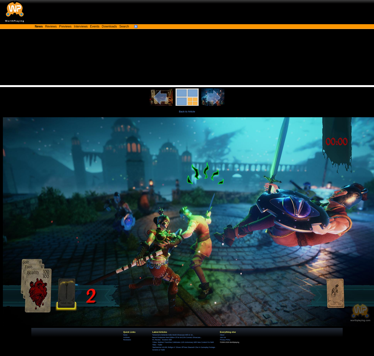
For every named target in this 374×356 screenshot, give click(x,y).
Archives (126, 337)
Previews (65, 26)
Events (94, 26)
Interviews (81, 26)
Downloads (109, 26)
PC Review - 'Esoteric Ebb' (162, 340)
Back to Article (187, 111)
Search (124, 26)
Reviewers (127, 340)
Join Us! (223, 337)
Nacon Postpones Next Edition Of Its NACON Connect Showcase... (177, 337)
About (222, 335)
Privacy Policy (225, 340)
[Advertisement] (187, 58)
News (125, 335)
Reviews (51, 26)
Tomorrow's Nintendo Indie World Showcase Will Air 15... (173, 335)
